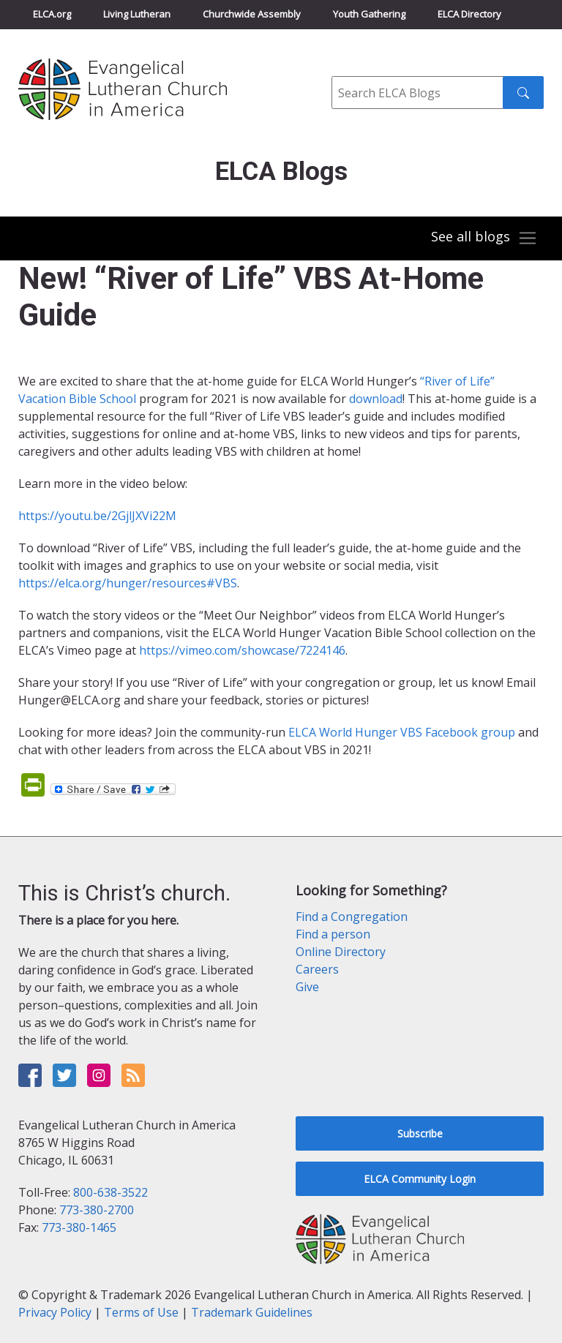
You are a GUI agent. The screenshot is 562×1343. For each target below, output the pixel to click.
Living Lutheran (137, 13)
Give (307, 987)
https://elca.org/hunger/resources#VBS (127, 583)
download (375, 399)
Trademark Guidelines (251, 1312)
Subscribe (420, 1133)
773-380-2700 (96, 1210)
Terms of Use (141, 1312)
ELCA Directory (469, 13)
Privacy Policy (54, 1312)
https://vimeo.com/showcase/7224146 (242, 650)
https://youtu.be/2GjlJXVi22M (97, 516)
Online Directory (341, 952)
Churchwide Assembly (252, 13)
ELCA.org (52, 13)
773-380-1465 (79, 1227)
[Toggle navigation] (484, 238)
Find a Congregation (352, 916)
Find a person (333, 934)
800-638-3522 (110, 1192)
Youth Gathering (369, 13)
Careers (317, 969)
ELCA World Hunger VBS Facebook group (401, 732)
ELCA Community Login (420, 1179)
